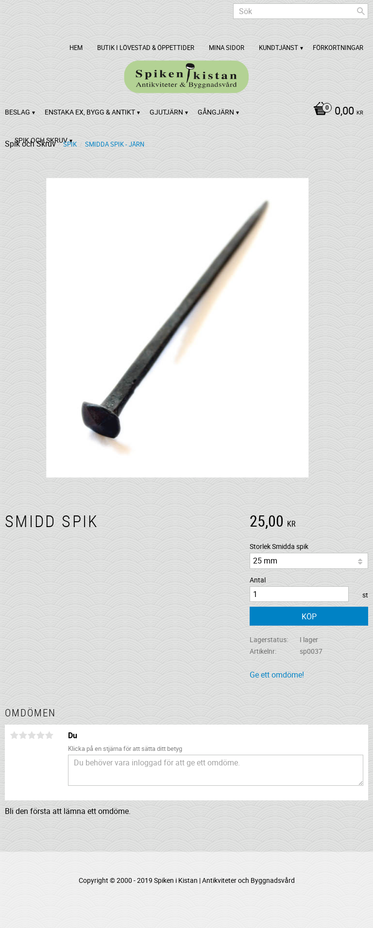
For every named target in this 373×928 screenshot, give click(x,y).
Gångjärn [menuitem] (216, 111)
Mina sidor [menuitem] (226, 47)
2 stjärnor (22, 735)
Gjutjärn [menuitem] (166, 111)
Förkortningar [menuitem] (338, 47)
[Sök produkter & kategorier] (300, 11)
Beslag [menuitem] (17, 111)
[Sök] (361, 11)
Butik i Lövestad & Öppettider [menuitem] (145, 47)
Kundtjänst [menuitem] (278, 47)
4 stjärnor (40, 735)
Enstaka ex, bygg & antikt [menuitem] (90, 111)
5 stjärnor (49, 735)
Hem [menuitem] (76, 47)
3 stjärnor (31, 735)
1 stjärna (14, 735)
